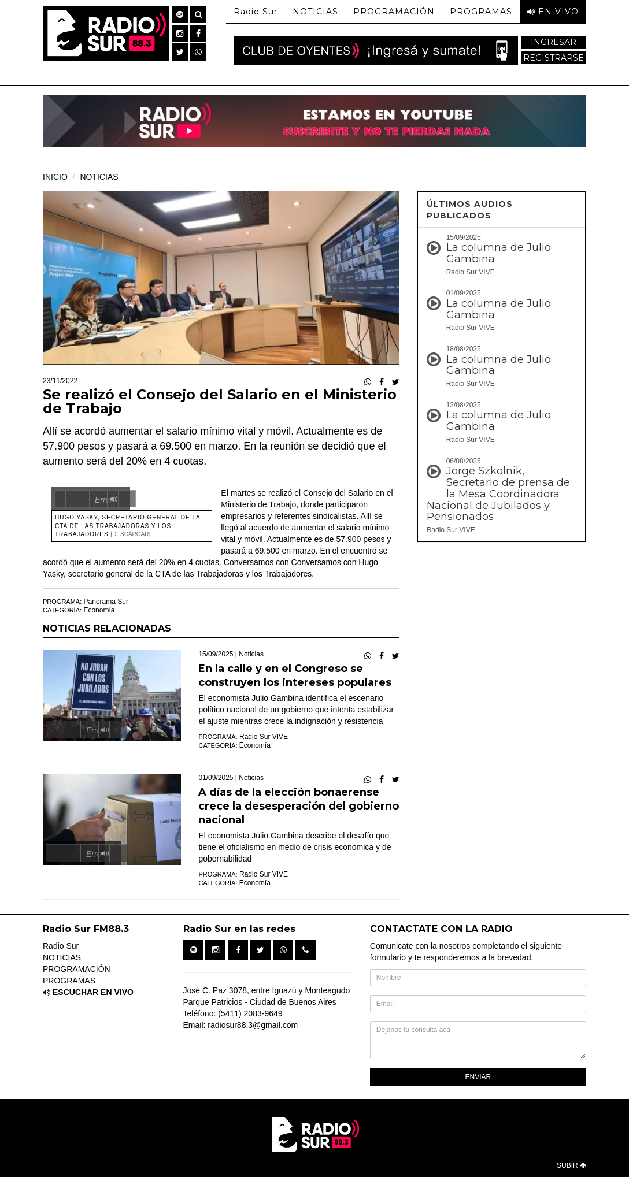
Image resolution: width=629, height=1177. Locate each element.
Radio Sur (256, 11)
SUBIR (571, 1165)
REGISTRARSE (553, 58)
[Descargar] (130, 534)
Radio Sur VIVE (263, 737)
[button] (180, 14)
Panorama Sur (106, 601)
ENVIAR (478, 1077)
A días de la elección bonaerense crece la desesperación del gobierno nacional (298, 806)
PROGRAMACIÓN (394, 11)
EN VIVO (553, 11)
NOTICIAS (315, 11)
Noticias (251, 654)
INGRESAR (553, 42)
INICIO (55, 176)
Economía (98, 610)
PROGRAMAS (481, 11)
